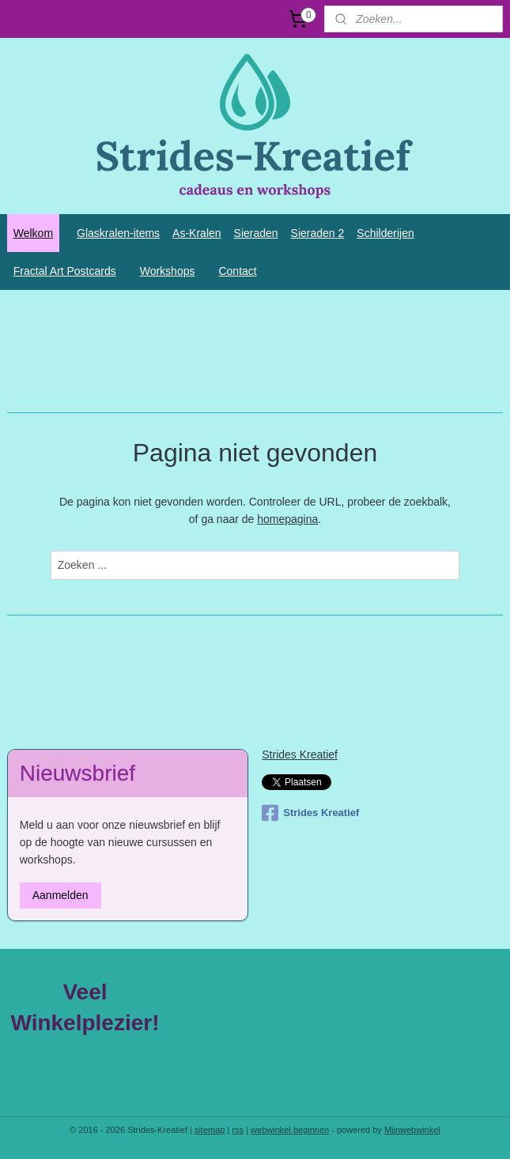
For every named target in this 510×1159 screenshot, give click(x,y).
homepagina (287, 519)
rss (238, 1130)
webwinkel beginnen (290, 1130)
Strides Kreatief (300, 754)
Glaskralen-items (118, 233)
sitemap (210, 1130)
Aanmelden (60, 895)
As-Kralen (196, 233)
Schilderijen (385, 233)
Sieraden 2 (318, 233)
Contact (237, 271)
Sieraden (256, 233)
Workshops (167, 271)
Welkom (33, 233)
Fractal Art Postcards (64, 271)
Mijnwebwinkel (412, 1130)
